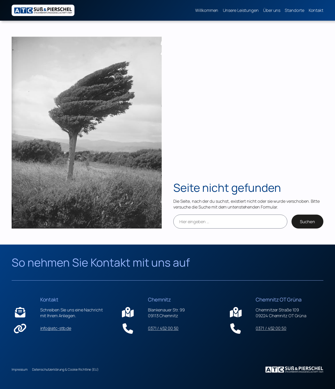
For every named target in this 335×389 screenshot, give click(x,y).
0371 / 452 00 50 (163, 328)
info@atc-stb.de (55, 328)
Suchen (307, 221)
